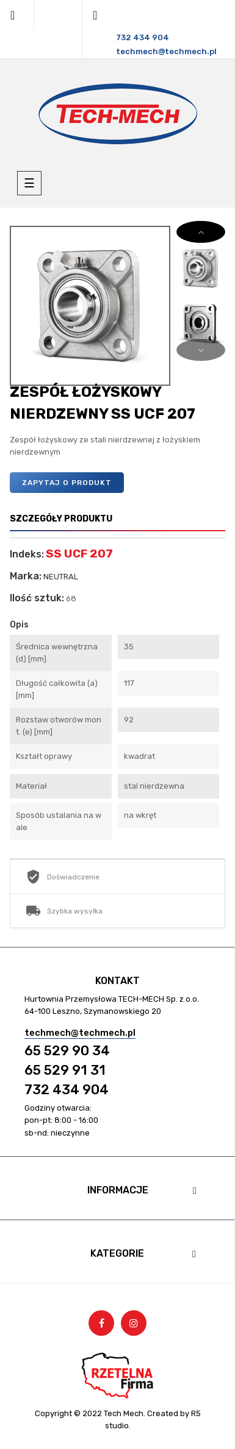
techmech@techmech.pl (80, 1032)
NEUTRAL (60, 576)
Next (200, 232)
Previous (200, 350)
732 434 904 (66, 1089)
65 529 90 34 (67, 1050)
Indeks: (27, 554)
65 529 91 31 (65, 1070)
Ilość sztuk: (37, 598)
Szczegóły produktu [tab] (61, 519)
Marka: (26, 576)
